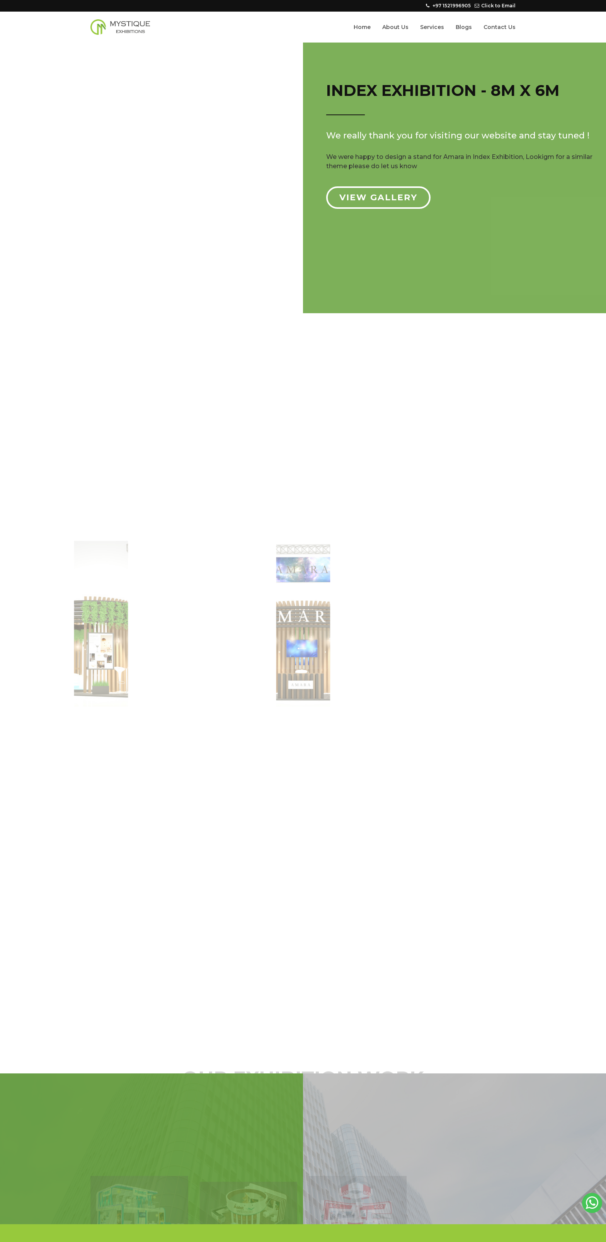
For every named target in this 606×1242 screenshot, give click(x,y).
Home (362, 27)
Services (432, 27)
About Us (395, 27)
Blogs (464, 27)
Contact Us (499, 27)
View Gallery (378, 197)
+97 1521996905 (448, 6)
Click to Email (495, 6)
